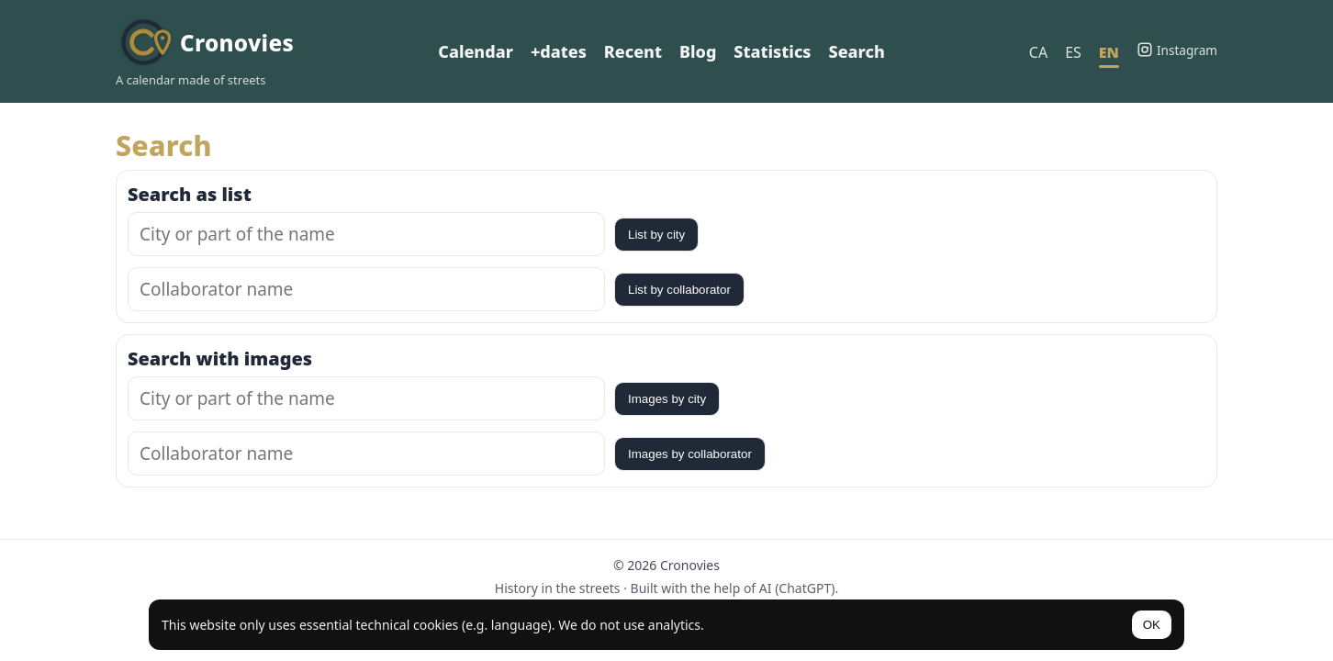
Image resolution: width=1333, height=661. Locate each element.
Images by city (667, 399)
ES (1073, 52)
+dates (559, 51)
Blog (697, 51)
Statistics (772, 51)
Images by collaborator (690, 454)
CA (1038, 52)
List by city (656, 234)
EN (1109, 52)
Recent (633, 51)
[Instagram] (1177, 50)
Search (857, 51)
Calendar (475, 51)
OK (1151, 625)
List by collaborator (679, 290)
